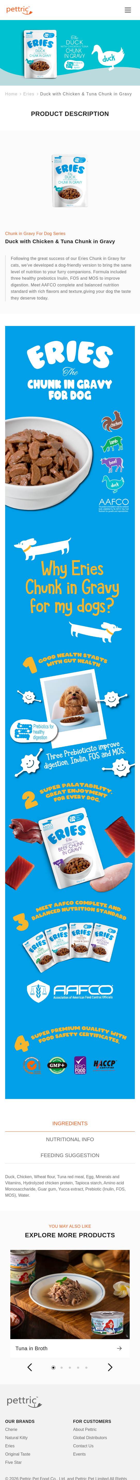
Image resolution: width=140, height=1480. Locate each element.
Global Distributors (90, 1438)
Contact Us (83, 1446)
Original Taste (17, 1454)
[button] (30, 1367)
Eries (28, 94)
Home (11, 94)
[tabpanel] (70, 1186)
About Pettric (85, 1429)
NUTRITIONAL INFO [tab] (70, 1139)
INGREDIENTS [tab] (70, 1123)
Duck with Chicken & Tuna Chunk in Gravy (86, 94)
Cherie (11, 1429)
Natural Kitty (16, 1438)
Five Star (13, 1462)
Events (79, 1454)
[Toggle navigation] (128, 10)
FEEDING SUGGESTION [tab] (70, 1155)
